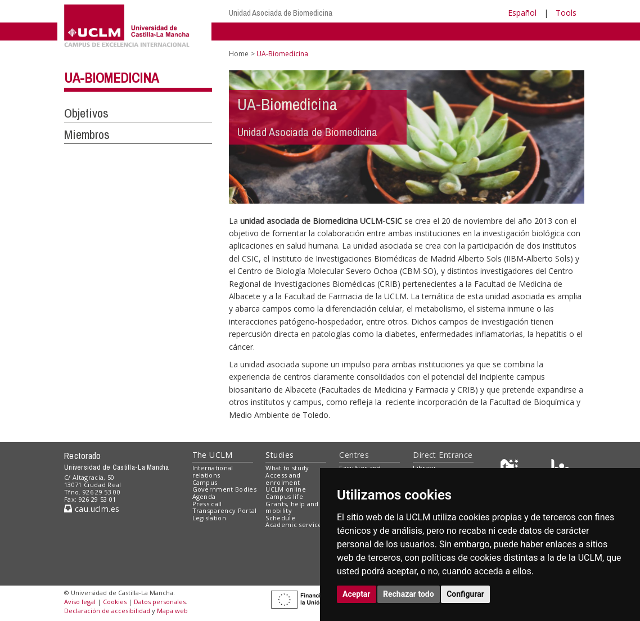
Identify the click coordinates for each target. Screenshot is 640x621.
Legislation (209, 518)
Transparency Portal (224, 510)
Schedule (280, 518)
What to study (287, 468)
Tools (566, 12)
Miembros (87, 134)
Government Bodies (224, 489)
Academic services (295, 524)
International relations (212, 471)
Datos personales (160, 601)
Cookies (115, 601)
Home (239, 53)
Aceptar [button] (356, 594)
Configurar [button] (465, 594)
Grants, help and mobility (291, 507)
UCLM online (285, 489)
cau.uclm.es (91, 508)
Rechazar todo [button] (408, 594)
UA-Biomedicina (111, 78)
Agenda (204, 496)
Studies (279, 454)
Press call (207, 504)
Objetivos (86, 113)
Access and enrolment (282, 479)
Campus (205, 482)
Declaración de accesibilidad (107, 610)
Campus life (284, 496)
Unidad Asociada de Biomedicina (280, 13)
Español (522, 12)
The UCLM (212, 454)
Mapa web (172, 610)
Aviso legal (80, 601)
